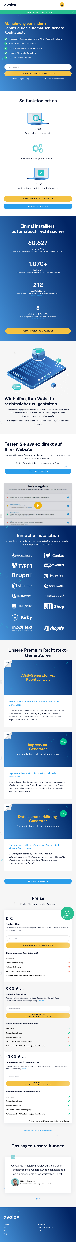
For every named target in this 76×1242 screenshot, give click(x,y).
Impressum (42, 1224)
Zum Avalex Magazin (38, 881)
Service (6, 1224)
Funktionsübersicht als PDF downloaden (38, 1130)
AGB (39, 1230)
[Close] (73, 12)
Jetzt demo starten (38, 471)
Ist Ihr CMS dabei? (38, 319)
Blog (5, 1234)
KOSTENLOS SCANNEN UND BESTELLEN (38, 73)
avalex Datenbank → (38, 295)
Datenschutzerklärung (45, 1227)
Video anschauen (38, 206)
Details (41, 1000)
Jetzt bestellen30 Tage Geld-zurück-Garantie (38, 1015)
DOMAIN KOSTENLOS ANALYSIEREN (37, 199)
